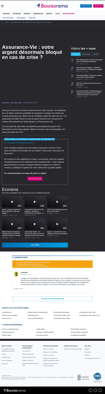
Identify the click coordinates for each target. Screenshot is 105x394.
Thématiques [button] (21, 18)
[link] (4, 354)
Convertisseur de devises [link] (61, 312)
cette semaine (86, 54)
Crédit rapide (40, 329)
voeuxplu (24, 272)
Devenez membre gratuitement (40, 266)
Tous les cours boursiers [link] (9, 315)
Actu (57, 14)
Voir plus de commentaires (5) (52, 299)
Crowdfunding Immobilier (78, 335)
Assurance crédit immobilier (45, 332)
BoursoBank (68, 14)
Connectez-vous (37, 264)
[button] (2, 6)
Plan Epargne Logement (78, 329)
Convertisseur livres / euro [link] (87, 312)
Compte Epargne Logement (79, 332)
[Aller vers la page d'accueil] (53, 6)
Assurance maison (42, 335)
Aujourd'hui (75, 54)
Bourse (6, 14)
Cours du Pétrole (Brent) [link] (35, 318)
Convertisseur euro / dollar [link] (62, 318)
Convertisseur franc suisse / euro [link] (89, 315)
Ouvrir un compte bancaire (10, 329)
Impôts (49, 14)
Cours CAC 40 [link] (6, 318)
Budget (27, 14)
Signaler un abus (18, 288)
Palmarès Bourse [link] (33, 315)
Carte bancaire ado (8, 332)
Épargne (17, 14)
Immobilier (38, 14)
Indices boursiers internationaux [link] (38, 312)
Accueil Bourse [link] (6, 312)
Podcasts (32, 18)
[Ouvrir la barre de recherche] (76, 6)
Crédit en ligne (6, 335)
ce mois (95, 54)
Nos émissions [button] (8, 18)
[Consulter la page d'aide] (78, 6)
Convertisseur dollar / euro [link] (62, 315)
